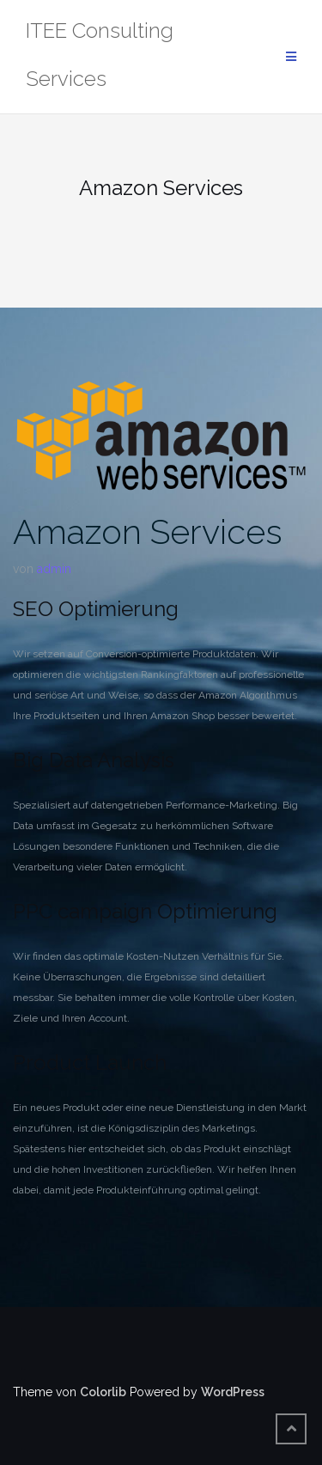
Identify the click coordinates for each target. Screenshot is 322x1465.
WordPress (232, 1392)
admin (54, 569)
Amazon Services (148, 531)
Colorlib (103, 1392)
